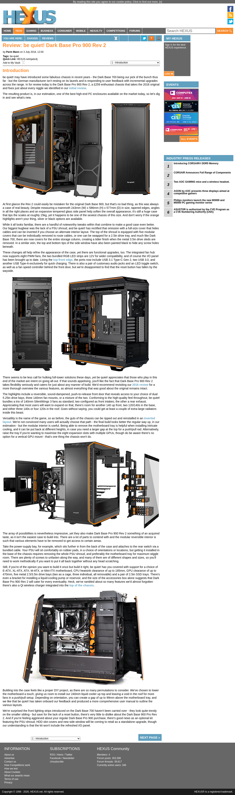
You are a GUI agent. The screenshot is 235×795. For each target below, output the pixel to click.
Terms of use (11, 779)
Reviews (47, 38)
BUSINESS (47, 30)
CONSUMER (64, 30)
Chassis (32, 38)
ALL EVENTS (189, 139)
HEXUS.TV (96, 30)
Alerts (60, 754)
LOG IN (169, 73)
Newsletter (68, 758)
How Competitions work (17, 765)
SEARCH (224, 31)
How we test (11, 768)
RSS (52, 754)
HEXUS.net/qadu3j (27, 59)
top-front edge (63, 259)
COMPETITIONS (115, 30)
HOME (7, 30)
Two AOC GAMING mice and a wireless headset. (201, 182)
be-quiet (14, 56)
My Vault (15, 62)
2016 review (140, 384)
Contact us (10, 761)
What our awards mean (17, 775)
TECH (18, 30)
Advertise (9, 758)
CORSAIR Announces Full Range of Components (202, 172)
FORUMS (134, 30)
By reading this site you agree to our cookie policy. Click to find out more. (116, 1)
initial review (77, 88)
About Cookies (12, 772)
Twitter (68, 754)
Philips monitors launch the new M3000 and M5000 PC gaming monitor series (199, 201)
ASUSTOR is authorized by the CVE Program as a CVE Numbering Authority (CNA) (201, 210)
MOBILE (81, 30)
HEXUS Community (113, 749)
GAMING (31, 30)
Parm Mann (12, 52)
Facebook (55, 758)
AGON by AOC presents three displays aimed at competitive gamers (201, 192)
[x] (160, 1)
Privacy (8, 782)
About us (9, 754)
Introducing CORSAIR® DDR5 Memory (196, 163)
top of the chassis (81, 585)
